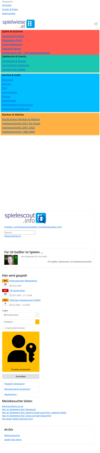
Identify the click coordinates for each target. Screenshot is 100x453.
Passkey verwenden (20, 352)
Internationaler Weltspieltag (23, 280)
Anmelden (21, 376)
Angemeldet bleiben (15, 328)
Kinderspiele (53, 227)
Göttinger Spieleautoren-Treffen (25, 300)
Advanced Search (12, 236)
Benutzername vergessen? (17, 389)
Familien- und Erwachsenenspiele (24, 227)
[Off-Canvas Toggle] (96, 24)
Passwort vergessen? (14, 383)
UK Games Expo (17, 290)
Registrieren (11, 394)
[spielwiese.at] (18, 24)
